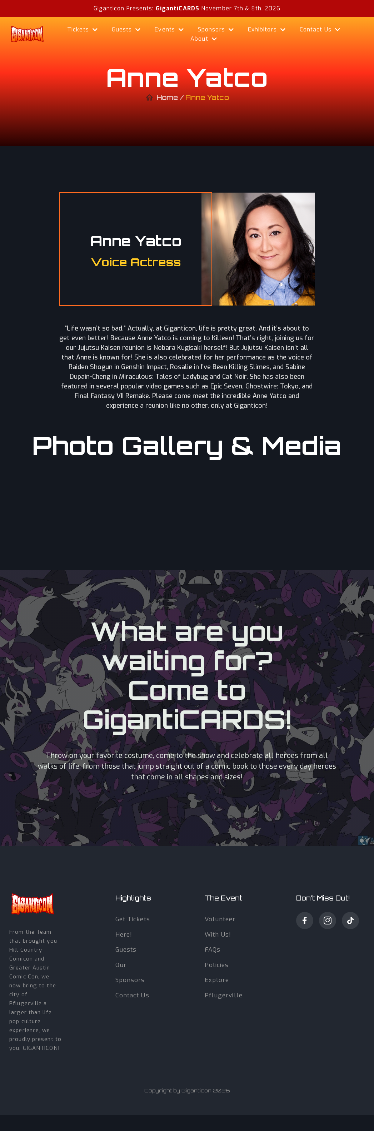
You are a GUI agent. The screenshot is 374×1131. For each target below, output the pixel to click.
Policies (217, 965)
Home (168, 100)
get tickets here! (132, 927)
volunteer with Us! (220, 927)
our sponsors (130, 972)
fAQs (212, 950)
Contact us (132, 995)
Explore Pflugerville (224, 987)
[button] (82, 29)
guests (126, 950)
